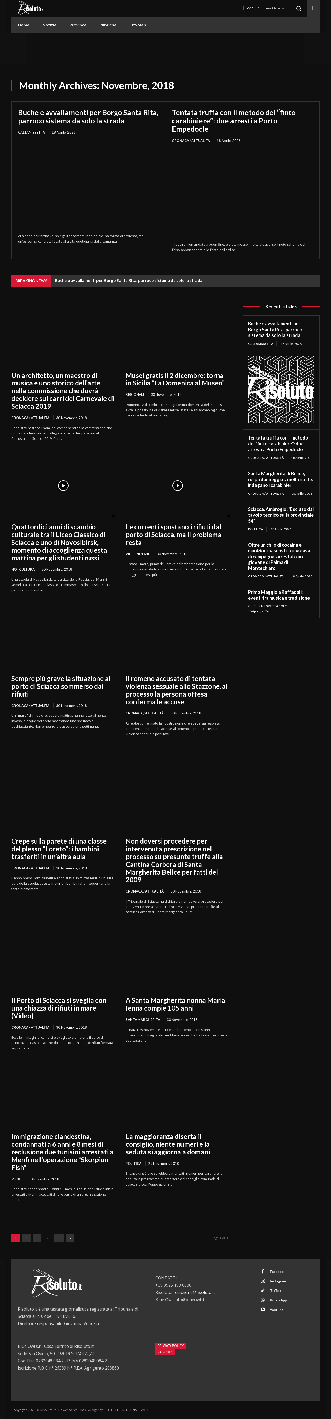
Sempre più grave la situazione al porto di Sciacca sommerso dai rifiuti (60, 686)
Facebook (278, 1272)
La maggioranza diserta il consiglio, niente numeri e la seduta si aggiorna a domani (168, 1144)
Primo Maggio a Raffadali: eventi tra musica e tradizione (279, 595)
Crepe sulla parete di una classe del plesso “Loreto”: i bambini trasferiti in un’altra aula (59, 849)
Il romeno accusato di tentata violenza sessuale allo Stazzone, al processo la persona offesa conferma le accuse (177, 690)
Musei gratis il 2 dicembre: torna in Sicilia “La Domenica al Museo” (175, 379)
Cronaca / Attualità (191, 140)
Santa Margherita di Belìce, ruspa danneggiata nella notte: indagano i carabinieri (280, 479)
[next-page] (70, 1238)
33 (59, 1238)
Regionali (135, 394)
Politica (133, 1164)
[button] (298, 8)
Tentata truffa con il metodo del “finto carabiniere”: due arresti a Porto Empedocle (234, 120)
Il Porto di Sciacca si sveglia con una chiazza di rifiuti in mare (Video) (58, 1008)
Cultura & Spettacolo (268, 606)
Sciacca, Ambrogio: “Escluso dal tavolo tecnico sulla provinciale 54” (281, 515)
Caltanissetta (31, 132)
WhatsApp (279, 1300)
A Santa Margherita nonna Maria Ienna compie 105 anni (175, 1004)
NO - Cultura (23, 569)
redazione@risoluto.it (194, 1293)
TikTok (275, 1291)
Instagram (278, 1281)
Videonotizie (138, 554)
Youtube (277, 1310)
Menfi (16, 1179)
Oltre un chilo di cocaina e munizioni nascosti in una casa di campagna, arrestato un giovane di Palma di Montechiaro (279, 556)
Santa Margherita (143, 1020)
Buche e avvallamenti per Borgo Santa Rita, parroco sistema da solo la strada (88, 116)
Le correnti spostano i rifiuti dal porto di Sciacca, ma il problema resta (173, 534)
